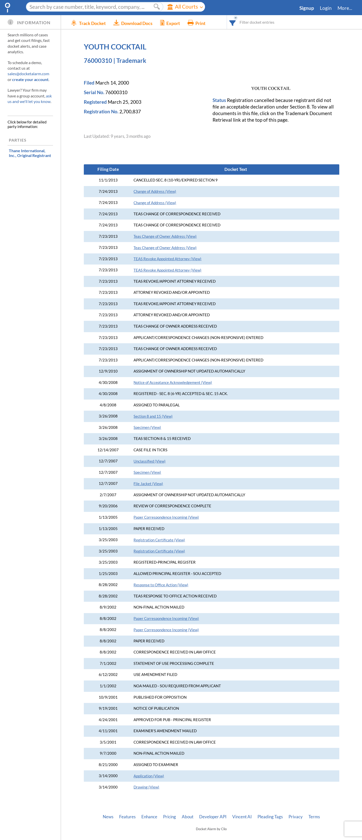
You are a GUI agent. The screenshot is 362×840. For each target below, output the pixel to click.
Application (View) (149, 776)
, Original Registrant (30, 153)
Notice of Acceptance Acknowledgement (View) (173, 382)
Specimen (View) (147, 427)
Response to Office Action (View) (161, 585)
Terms (314, 816)
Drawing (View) (146, 787)
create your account (30, 79)
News (108, 816)
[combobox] (233, 22)
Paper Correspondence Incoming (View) (166, 517)
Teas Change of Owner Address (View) (165, 236)
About (187, 816)
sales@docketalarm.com (28, 73)
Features (127, 816)
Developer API (212, 816)
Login (326, 8)
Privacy (296, 816)
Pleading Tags (270, 816)
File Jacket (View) (148, 484)
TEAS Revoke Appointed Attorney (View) (167, 259)
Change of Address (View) (155, 191)
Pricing (169, 816)
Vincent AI (242, 816)
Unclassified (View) (150, 461)
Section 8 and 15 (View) (153, 416)
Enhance (149, 816)
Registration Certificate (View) (159, 540)
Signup (306, 8)
